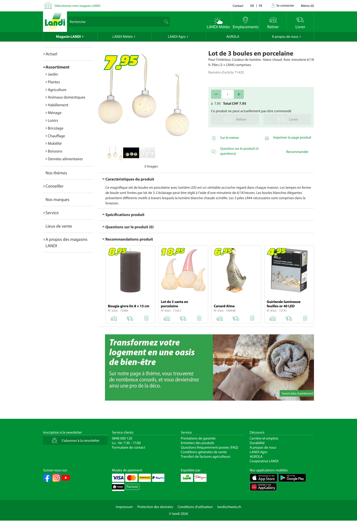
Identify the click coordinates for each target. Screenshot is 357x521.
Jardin (53, 74)
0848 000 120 (122, 438)
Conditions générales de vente (204, 452)
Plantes (54, 81)
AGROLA (232, 36)
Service (52, 212)
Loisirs (53, 120)
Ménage (54, 112)
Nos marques (57, 199)
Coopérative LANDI (264, 461)
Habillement (58, 104)
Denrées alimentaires (65, 158)
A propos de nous (285, 36)
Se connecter (285, 5)
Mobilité (55, 143)
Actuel (51, 53)
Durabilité (257, 443)
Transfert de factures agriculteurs (205, 456)
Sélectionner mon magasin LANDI (77, 5)
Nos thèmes (56, 172)
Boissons (55, 151)
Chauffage (56, 135)
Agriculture (57, 89)
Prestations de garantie (198, 438)
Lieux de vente (59, 226)
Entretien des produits (197, 443)
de (252, 5)
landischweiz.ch (229, 507)
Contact (238, 5)
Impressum (124, 507)
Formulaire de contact (128, 447)
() (307, 5)
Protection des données (155, 507)
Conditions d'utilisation (195, 507)
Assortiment (57, 67)
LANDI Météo (122, 36)
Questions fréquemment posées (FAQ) (209, 447)
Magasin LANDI (68, 36)
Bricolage (55, 128)
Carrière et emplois (264, 438)
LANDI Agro (177, 36)
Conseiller (55, 186)
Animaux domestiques (66, 97)
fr (260, 5)
